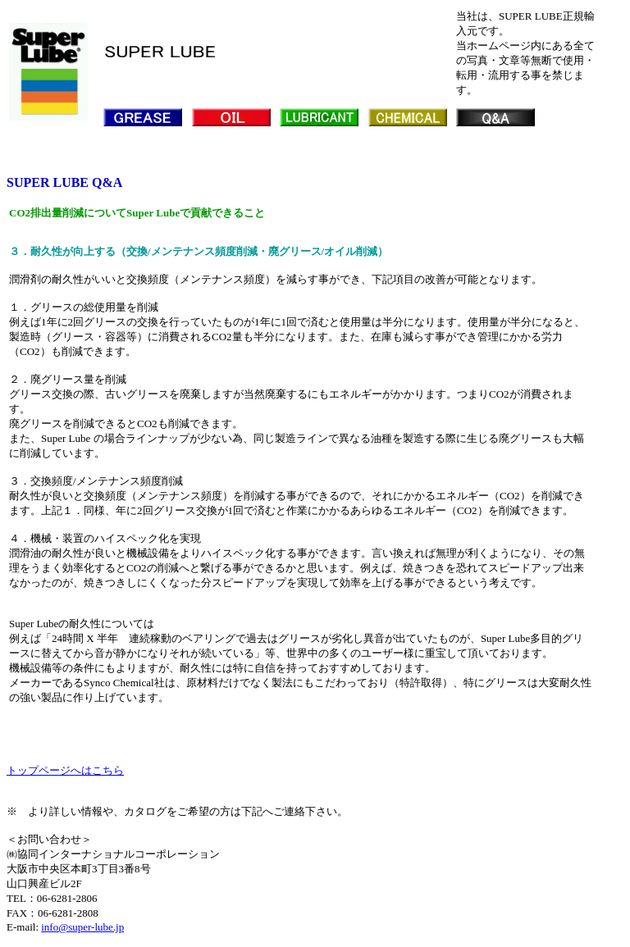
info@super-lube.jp (82, 927)
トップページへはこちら (65, 770)
